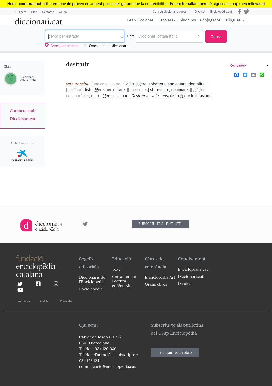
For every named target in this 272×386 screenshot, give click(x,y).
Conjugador (210, 20)
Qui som (20, 12)
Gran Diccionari (141, 20)
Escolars (165, 20)
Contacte (48, 12)
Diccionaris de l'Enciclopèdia (92, 279)
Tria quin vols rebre (175, 352)
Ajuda (63, 12)
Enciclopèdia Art (160, 277)
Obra (131, 36)
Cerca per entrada (64, 46)
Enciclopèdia (91, 288)
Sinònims (188, 20)
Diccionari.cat (190, 276)
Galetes (45, 301)
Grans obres (156, 284)
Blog (34, 12)
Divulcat (200, 11)
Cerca (216, 36)
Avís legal (24, 301)
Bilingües (232, 20)
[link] (22, 115)
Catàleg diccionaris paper (169, 11)
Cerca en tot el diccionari (108, 46)
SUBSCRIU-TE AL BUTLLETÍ (160, 224)
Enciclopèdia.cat (221, 11)
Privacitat (66, 301)
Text (116, 269)
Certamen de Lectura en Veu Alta (124, 281)
